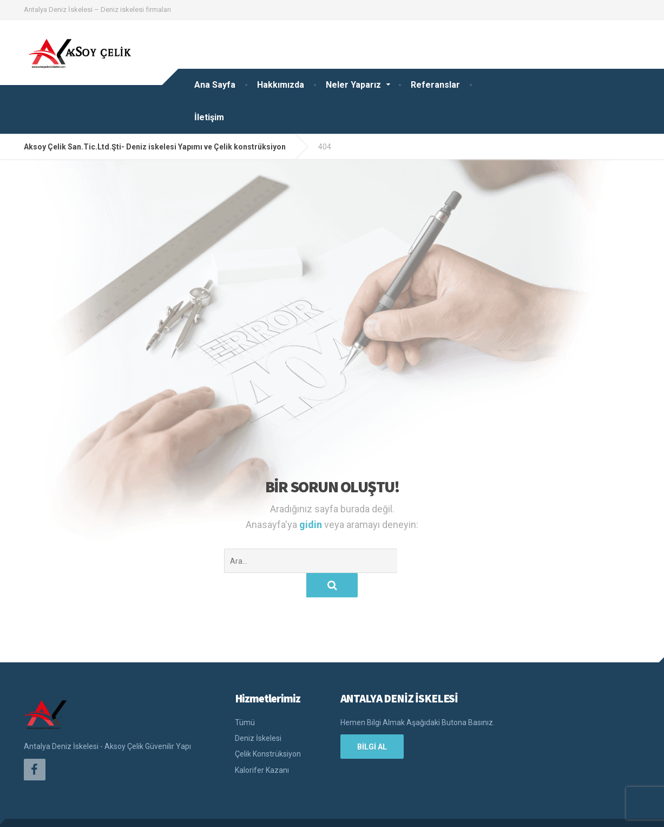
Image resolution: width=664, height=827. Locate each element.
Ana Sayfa (214, 85)
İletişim (209, 117)
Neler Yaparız (353, 85)
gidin (311, 524)
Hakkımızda (280, 85)
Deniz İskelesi (258, 713)
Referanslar (435, 85)
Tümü (245, 698)
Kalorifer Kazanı (262, 745)
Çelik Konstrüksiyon (268, 729)
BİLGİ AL (372, 722)
